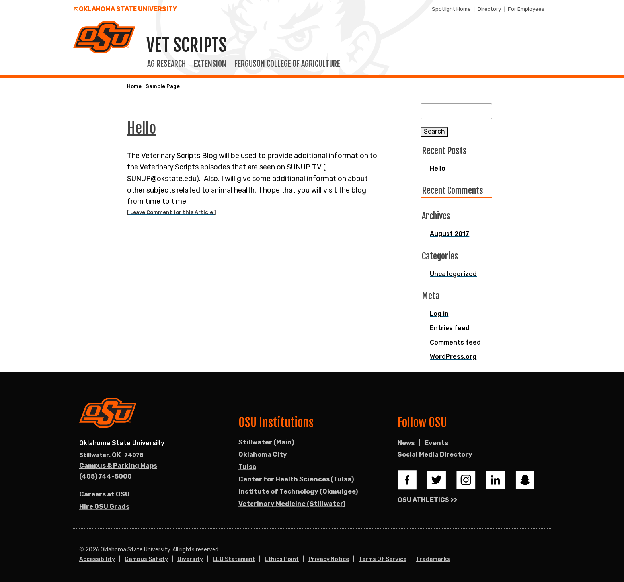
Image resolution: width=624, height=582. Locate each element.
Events (436, 443)
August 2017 (449, 233)
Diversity (190, 559)
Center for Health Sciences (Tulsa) (296, 479)
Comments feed (455, 342)
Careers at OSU (104, 494)
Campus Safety (146, 559)
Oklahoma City (262, 454)
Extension (210, 64)
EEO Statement (234, 559)
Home (134, 86)
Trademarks (433, 559)
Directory (489, 9)
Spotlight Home (451, 9)
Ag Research (166, 64)
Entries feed (450, 328)
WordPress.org (453, 356)
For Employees (526, 9)
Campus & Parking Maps (118, 465)
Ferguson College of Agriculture (287, 64)
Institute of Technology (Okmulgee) (298, 491)
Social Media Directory (435, 454)
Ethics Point (282, 559)
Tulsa (247, 467)
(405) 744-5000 (105, 476)
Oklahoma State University (128, 9)
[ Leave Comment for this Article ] (171, 212)
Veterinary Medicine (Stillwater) (291, 504)
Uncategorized (453, 274)
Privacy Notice (328, 559)
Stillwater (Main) (266, 442)
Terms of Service (382, 559)
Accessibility (97, 559)
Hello (437, 168)
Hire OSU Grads (104, 506)
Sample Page (163, 86)
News (406, 443)
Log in (439, 313)
